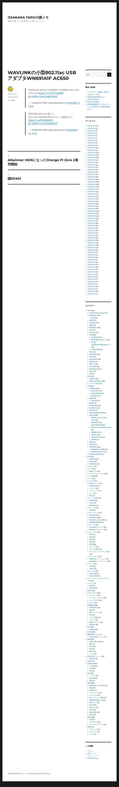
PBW (91, 688)
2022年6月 (91, 143)
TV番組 (91, 690)
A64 (92, 318)
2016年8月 (91, 284)
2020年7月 (91, 194)
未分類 (89, 632)
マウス (91, 603)
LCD (90, 668)
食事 (90, 715)
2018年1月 (90, 265)
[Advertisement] (60, 52)
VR (90, 671)
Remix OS (94, 396)
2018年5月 (91, 257)
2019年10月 (91, 216)
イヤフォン (93, 729)
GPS (90, 610)
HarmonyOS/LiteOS (96, 413)
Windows (92, 447)
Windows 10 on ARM (96, 520)
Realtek (92, 362)
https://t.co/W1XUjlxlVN (40, 120)
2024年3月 (91, 133)
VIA (90, 374)
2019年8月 (91, 221)
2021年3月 (91, 175)
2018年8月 (91, 250)
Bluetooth (93, 608)
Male (91, 586)
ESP (90, 330)
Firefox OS (93, 408)
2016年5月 (91, 291)
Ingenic (92, 332)
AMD (91, 320)
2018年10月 (91, 245)
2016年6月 (91, 289)
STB (88, 457)
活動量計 (92, 625)
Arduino (92, 379)
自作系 (91, 569)
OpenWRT (95, 423)
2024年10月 (91, 128)
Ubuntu (94, 435)
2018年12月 (91, 240)
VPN (90, 542)
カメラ (89, 469)
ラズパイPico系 (94, 384)
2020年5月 (91, 199)
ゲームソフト (93, 693)
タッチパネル (93, 600)
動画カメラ (93, 471)
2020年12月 (91, 182)
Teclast (92, 588)
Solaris (91, 444)
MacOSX (94, 401)
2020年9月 (91, 189)
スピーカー (93, 732)
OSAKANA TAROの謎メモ (28, 17)
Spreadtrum (93, 369)
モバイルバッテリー (96, 724)
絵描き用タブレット (94, 656)
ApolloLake (95, 337)
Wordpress (93, 486)
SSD (90, 510)
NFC (90, 644)
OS (88, 386)
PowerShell (93, 576)
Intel (91, 335)
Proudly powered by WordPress (39, 774)
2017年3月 (91, 277)
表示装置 (90, 664)
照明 (90, 681)
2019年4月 (91, 231)
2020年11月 (91, 184)
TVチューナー (94, 612)
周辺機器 (90, 605)
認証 (90, 496)
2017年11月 (91, 267)
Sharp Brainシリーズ (96, 637)
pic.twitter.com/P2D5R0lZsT (43, 123)
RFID (91, 647)
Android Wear (96, 393)
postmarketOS (96, 425)
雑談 (88, 683)
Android (92, 388)
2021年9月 (91, 160)
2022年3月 (91, 145)
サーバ (89, 479)
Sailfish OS (95, 432)
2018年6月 (91, 255)
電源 (88, 717)
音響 (88, 727)
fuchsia (92, 410)
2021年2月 (91, 177)
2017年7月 (91, 274)
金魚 (90, 710)
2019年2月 (91, 235)
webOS (93, 440)
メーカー (90, 583)
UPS (90, 615)
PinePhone (93, 517)
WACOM (92, 659)
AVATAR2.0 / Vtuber (96, 685)
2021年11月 (91, 155)
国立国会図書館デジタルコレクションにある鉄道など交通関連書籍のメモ (98, 106)
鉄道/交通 (92, 712)
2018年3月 (91, 262)
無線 (13, 100)
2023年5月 (91, 140)
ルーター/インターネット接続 (99, 552)
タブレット (91, 525)
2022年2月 (91, 148)
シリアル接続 (93, 617)
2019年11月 (91, 213)
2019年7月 (91, 223)
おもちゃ (90, 466)
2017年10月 (91, 269)
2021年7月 (91, 165)
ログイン (90, 751)
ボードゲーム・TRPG (96, 698)
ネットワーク (91, 532)
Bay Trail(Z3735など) (99, 340)
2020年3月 (91, 204)
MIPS (91, 357)
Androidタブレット (96, 527)
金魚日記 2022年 (93, 99)
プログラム (91, 571)
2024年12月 (91, 126)
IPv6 (91, 535)
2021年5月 (91, 170)
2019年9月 (91, 218)
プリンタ (92, 620)
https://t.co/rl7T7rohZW (51, 93)
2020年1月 (91, 209)
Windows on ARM (97, 449)
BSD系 (91, 403)
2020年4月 (91, 201)
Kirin (91, 352)
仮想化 (89, 591)
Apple (91, 325)
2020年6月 (91, 196)
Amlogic (92, 323)
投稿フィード (91, 753)
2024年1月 (91, 136)
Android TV (95, 391)
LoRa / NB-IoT (94, 642)
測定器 (91, 678)
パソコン (90, 564)
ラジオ (91, 654)
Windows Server (97, 452)
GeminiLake (95, 349)
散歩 (90, 705)
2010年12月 (91, 294)
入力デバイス (91, 593)
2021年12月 (91, 153)
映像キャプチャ (94, 622)
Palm (91, 442)
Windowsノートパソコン (98, 561)
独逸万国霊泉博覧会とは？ (96, 97)
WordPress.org (92, 758)
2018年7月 (91, 252)
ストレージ (91, 508)
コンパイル (93, 695)
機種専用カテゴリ (93, 634)
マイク (91, 734)
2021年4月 (91, 172)
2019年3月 (91, 233)
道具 (88, 673)
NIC (90, 537)
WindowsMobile (95, 454)
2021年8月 (91, 162)
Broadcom (93, 328)
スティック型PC (92, 498)
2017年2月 (91, 279)
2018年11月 (91, 243)
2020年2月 (91, 206)
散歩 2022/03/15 (93, 102)
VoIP (91, 539)
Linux (91, 415)
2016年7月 (91, 287)
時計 (88, 627)
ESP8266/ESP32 (95, 381)
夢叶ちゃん (93, 703)
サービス (90, 481)
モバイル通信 (93, 549)
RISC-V (92, 364)
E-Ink (91, 666)
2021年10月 (91, 157)
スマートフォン (92, 513)
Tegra (91, 371)
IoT (88, 376)
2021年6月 (91, 167)
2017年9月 (91, 272)
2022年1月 (91, 150)
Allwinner (93, 315)
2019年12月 (91, 211)
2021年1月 (90, 179)
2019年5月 (91, 228)
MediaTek (93, 354)
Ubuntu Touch (96, 437)
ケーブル (92, 676)
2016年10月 (91, 282)
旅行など (92, 707)
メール (91, 493)
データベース (93, 491)
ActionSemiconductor (97, 313)
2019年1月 (91, 238)
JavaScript (93, 573)
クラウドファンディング (95, 474)
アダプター (93, 722)
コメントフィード (93, 756)
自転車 (89, 661)
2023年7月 (91, 138)
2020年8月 (91, 192)
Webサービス (94, 483)
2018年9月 (91, 248)
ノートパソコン (92, 556)
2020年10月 (91, 187)
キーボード (93, 595)
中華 (90, 566)
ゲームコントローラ (96, 598)
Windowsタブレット (96, 530)
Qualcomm (93, 359)
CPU (88, 311)
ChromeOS (93, 405)
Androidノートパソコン (97, 559)
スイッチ (92, 547)
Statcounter (5, 785)
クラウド (92, 488)
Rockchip (92, 367)
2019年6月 (91, 226)
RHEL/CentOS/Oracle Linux (101, 427)
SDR (90, 649)
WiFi (9, 100)
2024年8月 (91, 131)
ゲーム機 (90, 476)
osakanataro (12, 94)
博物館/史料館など (95, 700)
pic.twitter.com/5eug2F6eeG (43, 96)
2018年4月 (91, 260)
